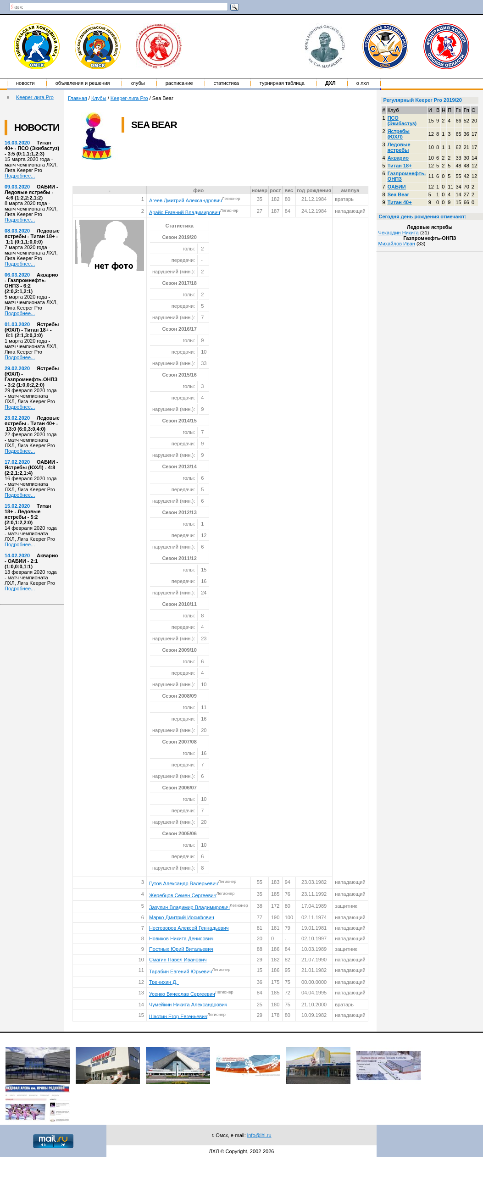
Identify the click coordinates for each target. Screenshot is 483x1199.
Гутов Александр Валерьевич (183, 883)
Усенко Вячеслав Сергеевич (182, 994)
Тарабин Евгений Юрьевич (180, 971)
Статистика (226, 83)
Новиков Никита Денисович (181, 938)
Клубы (138, 83)
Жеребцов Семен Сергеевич (183, 895)
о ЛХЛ (362, 83)
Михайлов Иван (396, 243)
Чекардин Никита (398, 232)
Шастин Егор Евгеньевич (178, 1016)
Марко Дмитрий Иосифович (181, 917)
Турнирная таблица (282, 83)
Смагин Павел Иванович (178, 959)
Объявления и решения (83, 83)
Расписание (179, 83)
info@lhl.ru (259, 1135)
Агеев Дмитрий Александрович (185, 200)
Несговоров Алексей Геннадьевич (189, 928)
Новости (25, 83)
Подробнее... (20, 175)
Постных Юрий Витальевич (181, 949)
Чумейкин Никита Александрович (188, 1004)
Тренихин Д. (164, 982)
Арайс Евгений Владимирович (184, 212)
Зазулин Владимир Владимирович (189, 907)
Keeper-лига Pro (35, 97)
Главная (77, 98)
